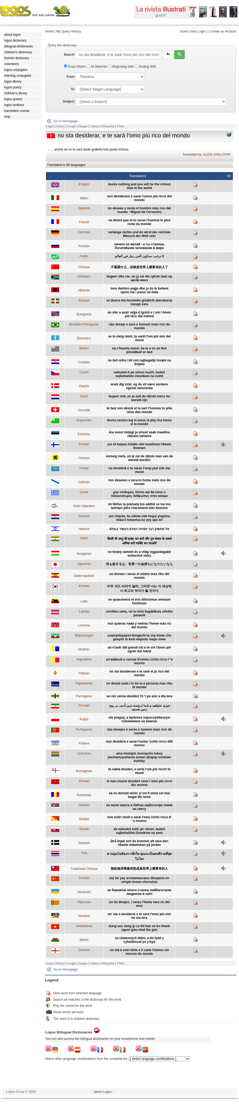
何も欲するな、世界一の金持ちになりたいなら (139, 564)
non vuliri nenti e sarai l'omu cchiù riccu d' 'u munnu (139, 819)
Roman (84, 781)
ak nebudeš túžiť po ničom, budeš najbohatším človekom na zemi (139, 831)
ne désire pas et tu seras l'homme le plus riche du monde (139, 222)
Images (83, 126)
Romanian (84, 795)
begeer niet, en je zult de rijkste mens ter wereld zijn (139, 398)
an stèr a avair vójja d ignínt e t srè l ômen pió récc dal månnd (139, 314)
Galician (84, 482)
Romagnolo (84, 771)
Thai (84, 853)
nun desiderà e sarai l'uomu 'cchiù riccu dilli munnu (139, 743)
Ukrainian (84, 892)
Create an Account (223, 31)
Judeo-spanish (84, 576)
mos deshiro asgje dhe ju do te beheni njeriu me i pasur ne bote (139, 290)
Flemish (83, 458)
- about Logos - (103, 1092)
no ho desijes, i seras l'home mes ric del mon (139, 904)
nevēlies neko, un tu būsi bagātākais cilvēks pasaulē (139, 613)
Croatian (84, 362)
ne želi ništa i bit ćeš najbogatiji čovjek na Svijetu (139, 362)
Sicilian (84, 819)
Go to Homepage (65, 121)
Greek (84, 492)
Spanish (84, 208)
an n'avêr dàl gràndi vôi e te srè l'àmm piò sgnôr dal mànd (139, 649)
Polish (84, 719)
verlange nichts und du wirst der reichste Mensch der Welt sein (139, 234)
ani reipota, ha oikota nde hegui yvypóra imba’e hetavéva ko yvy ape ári (139, 518)
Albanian (84, 290)
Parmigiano (84, 696)
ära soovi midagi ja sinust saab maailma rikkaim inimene (139, 434)
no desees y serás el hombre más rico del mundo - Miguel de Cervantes (139, 210)
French (84, 222)
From (70, 77)
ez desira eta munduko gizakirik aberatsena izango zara (139, 302)
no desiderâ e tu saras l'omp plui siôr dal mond (139, 470)
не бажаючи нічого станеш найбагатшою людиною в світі (139, 892)
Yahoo (94, 126)
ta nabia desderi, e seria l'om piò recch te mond (139, 771)
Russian (84, 246)
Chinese (84, 267)
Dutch (84, 396)
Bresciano (84, 338)
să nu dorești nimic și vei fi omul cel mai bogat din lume (139, 795)
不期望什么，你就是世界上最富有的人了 (139, 267)
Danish (84, 386)
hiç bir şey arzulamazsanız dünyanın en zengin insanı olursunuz (139, 880)
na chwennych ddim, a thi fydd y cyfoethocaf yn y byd (139, 940)
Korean (84, 586)
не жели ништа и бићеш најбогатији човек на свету (139, 807)
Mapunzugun (84, 635)
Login (202, 31)
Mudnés (84, 649)
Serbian (84, 805)
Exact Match (75, 66)
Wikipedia (107, 126)
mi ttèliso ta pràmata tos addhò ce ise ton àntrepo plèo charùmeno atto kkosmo (139, 506)
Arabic (83, 256)
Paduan (84, 673)
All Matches (97, 66)
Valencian (84, 902)
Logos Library (55, 126)
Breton (84, 348)
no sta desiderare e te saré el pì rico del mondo (139, 673)
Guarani (84, 516)
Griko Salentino (84, 506)
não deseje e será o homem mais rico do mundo (139, 326)
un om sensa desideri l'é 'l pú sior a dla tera (139, 696)
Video (121, 126)
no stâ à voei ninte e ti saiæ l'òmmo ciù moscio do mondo (139, 952)
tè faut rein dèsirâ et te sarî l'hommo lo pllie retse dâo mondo (139, 410)
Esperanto (84, 420)
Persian (84, 705)
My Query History (68, 31)
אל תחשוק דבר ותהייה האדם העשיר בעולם (139, 529)
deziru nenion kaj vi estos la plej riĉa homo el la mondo (139, 422)
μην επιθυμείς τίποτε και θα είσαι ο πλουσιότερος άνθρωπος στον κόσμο (139, 494)
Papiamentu (83, 683)
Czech (83, 372)
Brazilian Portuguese (84, 324)
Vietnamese (84, 926)
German (84, 232)
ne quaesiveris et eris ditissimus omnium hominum (139, 601)
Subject (68, 101)
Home (49, 31)
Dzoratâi (84, 410)
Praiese (84, 743)
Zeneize (84, 950)
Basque (84, 300)
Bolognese (84, 314)
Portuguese (84, 729)
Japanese (84, 564)
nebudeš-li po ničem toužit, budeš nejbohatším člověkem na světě (139, 374)
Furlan (83, 468)
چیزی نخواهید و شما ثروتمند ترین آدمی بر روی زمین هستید (139, 707)
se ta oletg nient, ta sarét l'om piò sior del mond (139, 338)
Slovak (84, 829)
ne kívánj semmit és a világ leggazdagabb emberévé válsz (139, 553)
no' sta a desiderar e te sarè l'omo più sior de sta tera (139, 916)
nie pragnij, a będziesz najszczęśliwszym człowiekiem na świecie (139, 719)
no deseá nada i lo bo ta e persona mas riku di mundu (139, 685)
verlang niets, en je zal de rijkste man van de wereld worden (139, 458)
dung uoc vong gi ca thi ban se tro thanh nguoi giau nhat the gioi (139, 928)
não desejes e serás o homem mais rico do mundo (139, 731)
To (72, 89)
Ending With (145, 66)
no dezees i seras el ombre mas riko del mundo (139, 576)
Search (69, 54)
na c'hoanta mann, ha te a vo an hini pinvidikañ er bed (139, 350)
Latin (83, 601)
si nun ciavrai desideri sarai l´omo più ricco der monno (139, 783)
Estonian (84, 434)
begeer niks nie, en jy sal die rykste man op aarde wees (139, 278)
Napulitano (84, 659)
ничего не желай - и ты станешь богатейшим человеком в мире (139, 246)
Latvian (84, 611)
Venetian (84, 916)
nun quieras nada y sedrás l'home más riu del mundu (139, 625)
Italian (84, 198)
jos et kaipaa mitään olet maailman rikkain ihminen (139, 446)
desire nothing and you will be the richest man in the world (139, 186)
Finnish (84, 444)
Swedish (84, 843)
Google (71, 126)
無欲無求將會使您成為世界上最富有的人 (139, 868)
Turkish (84, 878)
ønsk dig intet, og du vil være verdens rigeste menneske (139, 386)
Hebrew (84, 529)
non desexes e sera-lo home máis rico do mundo (139, 482)
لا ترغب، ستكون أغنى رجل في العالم (139, 256)
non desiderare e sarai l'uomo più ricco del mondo (139, 198)
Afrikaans (84, 276)
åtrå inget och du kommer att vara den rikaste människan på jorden (139, 843)
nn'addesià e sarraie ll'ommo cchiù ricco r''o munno (139, 661)
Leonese (84, 625)
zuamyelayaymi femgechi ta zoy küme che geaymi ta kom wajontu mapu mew (139, 637)
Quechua (84, 753)
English (84, 184)
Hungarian (84, 554)
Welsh (84, 940)
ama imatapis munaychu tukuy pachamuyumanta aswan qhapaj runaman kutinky (139, 757)
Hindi (84, 538)
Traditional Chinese (84, 869)
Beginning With (121, 66)
